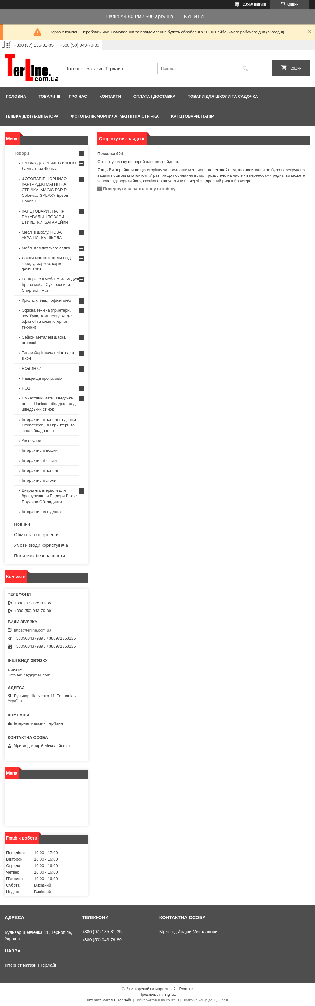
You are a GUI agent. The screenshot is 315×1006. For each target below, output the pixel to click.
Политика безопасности (39, 555)
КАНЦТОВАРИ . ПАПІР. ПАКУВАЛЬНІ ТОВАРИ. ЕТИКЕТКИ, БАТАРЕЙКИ (45, 217)
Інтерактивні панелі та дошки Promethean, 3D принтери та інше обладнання (49, 425)
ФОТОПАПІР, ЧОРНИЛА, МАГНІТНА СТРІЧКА (115, 116)
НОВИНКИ (31, 368)
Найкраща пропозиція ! (43, 378)
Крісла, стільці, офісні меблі (48, 300)
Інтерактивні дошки (40, 450)
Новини (22, 524)
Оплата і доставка (154, 96)
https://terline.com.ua (32, 630)
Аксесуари (31, 440)
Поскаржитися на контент (157, 1000)
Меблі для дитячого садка (46, 248)
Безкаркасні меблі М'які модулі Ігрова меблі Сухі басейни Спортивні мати (50, 284)
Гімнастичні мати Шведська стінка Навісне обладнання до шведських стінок (50, 404)
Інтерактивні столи (39, 480)
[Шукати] (244, 68)
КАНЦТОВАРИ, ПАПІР (192, 116)
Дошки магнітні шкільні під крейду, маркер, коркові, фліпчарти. (46, 263)
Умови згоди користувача (41, 545)
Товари (46, 96)
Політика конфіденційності (205, 1000)
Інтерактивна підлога (41, 511)
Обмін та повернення (37, 534)
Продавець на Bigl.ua (157, 994)
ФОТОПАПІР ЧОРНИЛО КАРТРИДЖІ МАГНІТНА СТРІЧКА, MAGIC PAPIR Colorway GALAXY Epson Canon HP (45, 190)
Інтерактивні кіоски (39, 460)
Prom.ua (186, 989)
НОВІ (27, 388)
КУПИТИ (194, 16)
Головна (16, 96)
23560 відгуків (255, 4)
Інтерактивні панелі (40, 470)
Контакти (110, 96)
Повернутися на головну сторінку (139, 188)
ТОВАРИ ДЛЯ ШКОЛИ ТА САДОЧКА (223, 96)
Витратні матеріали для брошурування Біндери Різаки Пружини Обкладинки (50, 496)
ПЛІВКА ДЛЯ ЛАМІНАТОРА (32, 116)
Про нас (78, 96)
